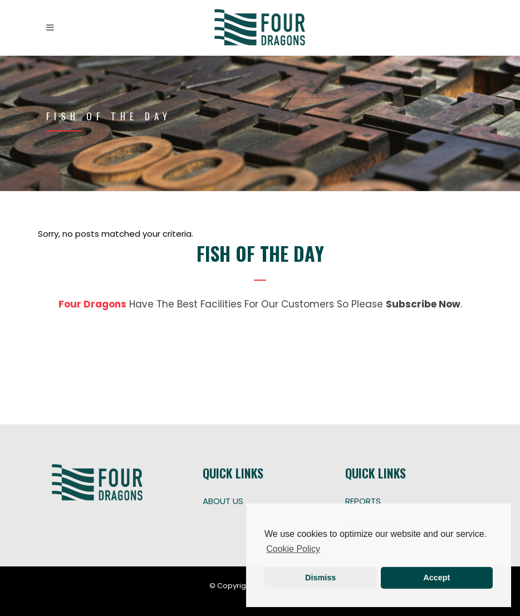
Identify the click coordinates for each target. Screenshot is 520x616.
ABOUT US (223, 501)
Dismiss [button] (320, 577)
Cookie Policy (293, 549)
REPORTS (363, 501)
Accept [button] (436, 577)
